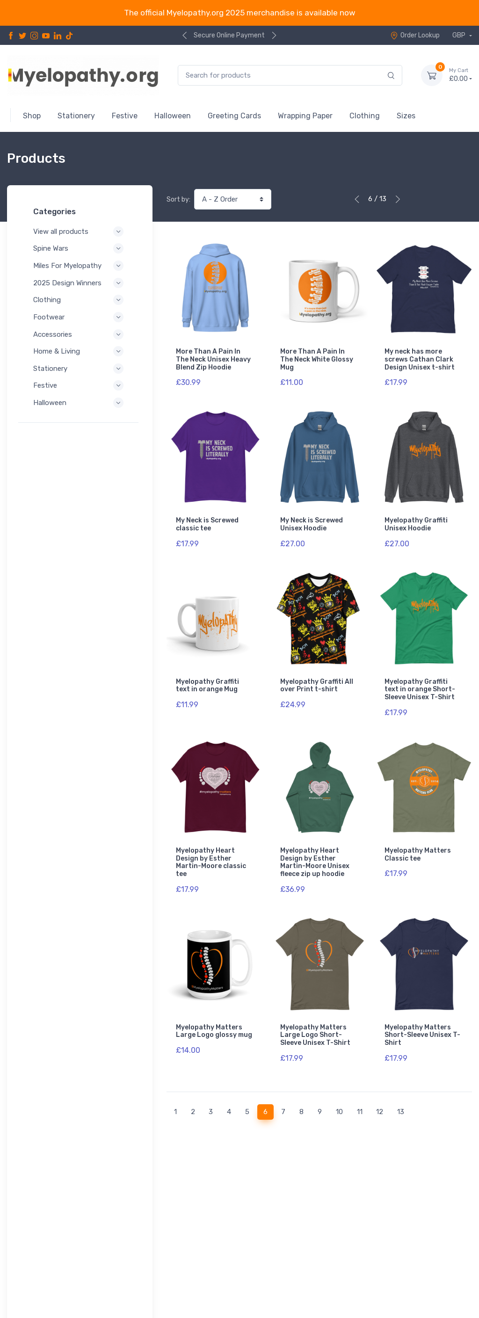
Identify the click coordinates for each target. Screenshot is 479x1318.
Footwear (79, 317)
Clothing (79, 300)
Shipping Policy (98, 1288)
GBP (459, 35)
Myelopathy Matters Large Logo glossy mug (214, 1011)
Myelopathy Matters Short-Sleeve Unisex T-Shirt (422, 1015)
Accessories (79, 334)
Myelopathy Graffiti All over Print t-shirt (316, 675)
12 (379, 1086)
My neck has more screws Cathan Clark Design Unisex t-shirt (420, 359)
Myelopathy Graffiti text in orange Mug (207, 675)
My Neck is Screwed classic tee (207, 519)
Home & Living (79, 351)
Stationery (79, 368)
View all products (79, 231)
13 (400, 1086)
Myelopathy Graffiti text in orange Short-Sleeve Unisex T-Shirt (420, 679)
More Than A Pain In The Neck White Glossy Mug (316, 359)
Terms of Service (48, 1275)
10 (339, 1086)
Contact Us (452, 1261)
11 (360, 1086)
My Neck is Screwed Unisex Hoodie (311, 519)
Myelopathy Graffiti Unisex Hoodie (416, 519)
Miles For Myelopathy (79, 266)
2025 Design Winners (79, 283)
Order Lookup (415, 35)
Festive (79, 385)
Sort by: (178, 199)
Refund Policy (43, 1288)
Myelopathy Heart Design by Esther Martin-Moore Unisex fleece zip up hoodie (314, 846)
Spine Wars (79, 248)
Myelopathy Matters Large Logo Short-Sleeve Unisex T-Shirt (315, 1015)
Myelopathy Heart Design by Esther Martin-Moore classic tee (211, 846)
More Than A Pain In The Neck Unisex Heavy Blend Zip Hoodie (213, 359)
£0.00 (460, 75)
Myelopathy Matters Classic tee (418, 839)
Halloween (79, 403)
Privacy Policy (43, 1263)
